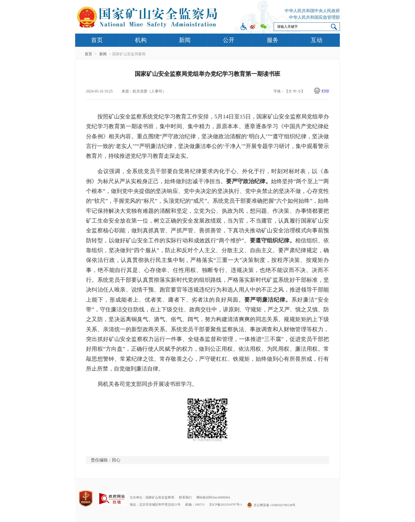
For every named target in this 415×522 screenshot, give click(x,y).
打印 (325, 91)
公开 (228, 40)
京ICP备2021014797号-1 (225, 504)
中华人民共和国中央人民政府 (312, 10)
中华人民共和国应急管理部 (314, 17)
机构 (141, 40)
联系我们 (185, 497)
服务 (272, 40)
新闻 (185, 40)
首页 (97, 40)
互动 (316, 40)
